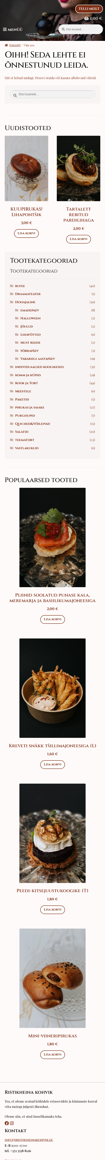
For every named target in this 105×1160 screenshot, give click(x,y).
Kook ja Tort (26, 383)
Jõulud (26, 326)
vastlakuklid (27, 448)
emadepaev (29, 310)
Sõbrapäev (29, 351)
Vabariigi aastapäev (37, 359)
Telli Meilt (89, 9)
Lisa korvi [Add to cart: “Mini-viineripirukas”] (52, 1054)
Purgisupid (25, 415)
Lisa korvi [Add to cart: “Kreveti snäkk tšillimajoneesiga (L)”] (52, 764)
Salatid (21, 432)
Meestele (23, 391)
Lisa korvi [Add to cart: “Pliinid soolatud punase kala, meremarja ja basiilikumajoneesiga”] (52, 619)
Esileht (15, 45)
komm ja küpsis (28, 375)
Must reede (30, 342)
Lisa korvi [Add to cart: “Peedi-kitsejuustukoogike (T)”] (52, 909)
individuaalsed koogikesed (39, 367)
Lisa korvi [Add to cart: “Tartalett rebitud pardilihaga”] (78, 239)
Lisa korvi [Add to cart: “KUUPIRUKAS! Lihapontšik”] (26, 233)
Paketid (22, 399)
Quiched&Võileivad (32, 424)
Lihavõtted (30, 334)
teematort (24, 440)
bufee (20, 286)
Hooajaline (25, 302)
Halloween (30, 318)
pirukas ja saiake (29, 407)
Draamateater (28, 294)
